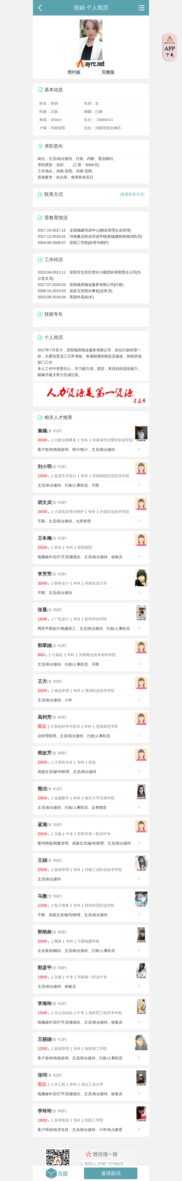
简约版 (74, 72)
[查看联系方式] (132, 194)
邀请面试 (111, 1173)
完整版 (108, 72)
